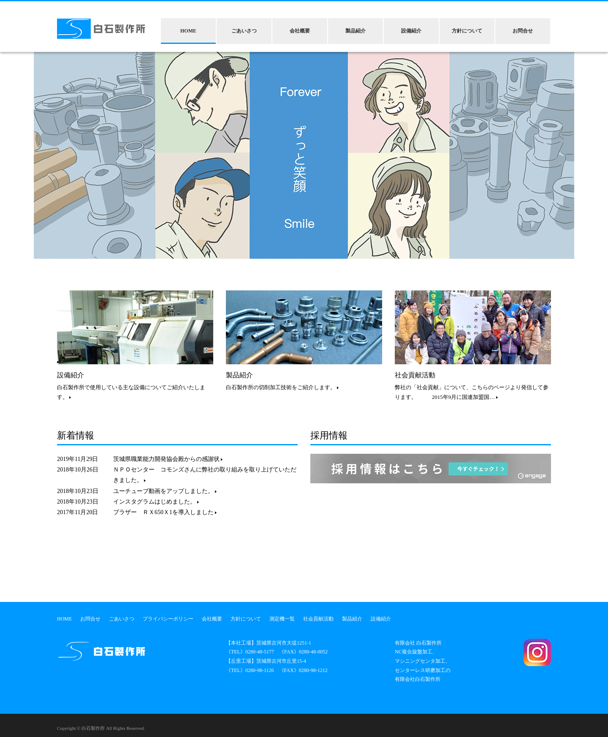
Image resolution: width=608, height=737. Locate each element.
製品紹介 (355, 31)
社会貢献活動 (415, 375)
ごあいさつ (244, 31)
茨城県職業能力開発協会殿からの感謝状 (168, 459)
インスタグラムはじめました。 (156, 502)
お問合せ (523, 31)
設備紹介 (411, 31)
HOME (188, 31)
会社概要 (300, 31)
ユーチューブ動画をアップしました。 (165, 491)
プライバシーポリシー (168, 619)
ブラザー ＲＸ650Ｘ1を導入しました (165, 512)
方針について (467, 31)
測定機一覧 (282, 619)
